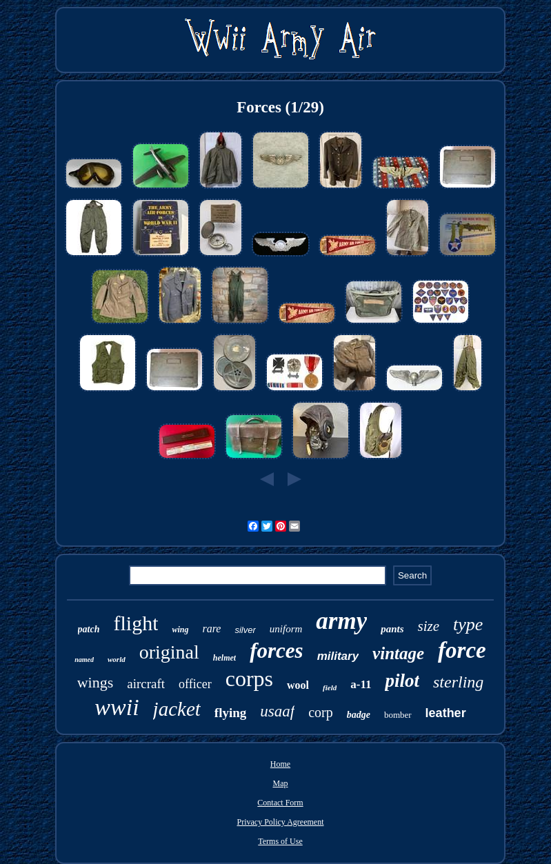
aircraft (146, 683)
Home (280, 764)
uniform (286, 628)
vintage (398, 653)
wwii (116, 707)
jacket (177, 709)
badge (358, 715)
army (341, 620)
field (330, 687)
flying (230, 712)
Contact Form (280, 802)
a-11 (360, 684)
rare (212, 628)
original (169, 652)
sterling (458, 682)
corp (320, 712)
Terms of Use (280, 841)
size (429, 626)
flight (135, 623)
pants (392, 628)
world (117, 659)
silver (244, 630)
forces (276, 651)
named (84, 659)
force (462, 650)
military (338, 656)
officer (195, 684)
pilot (402, 680)
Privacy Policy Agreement (280, 822)
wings (95, 682)
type (468, 624)
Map (280, 783)
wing (180, 629)
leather (445, 713)
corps (249, 678)
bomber (398, 715)
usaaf (277, 711)
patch (89, 629)
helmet (224, 658)
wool (298, 685)
